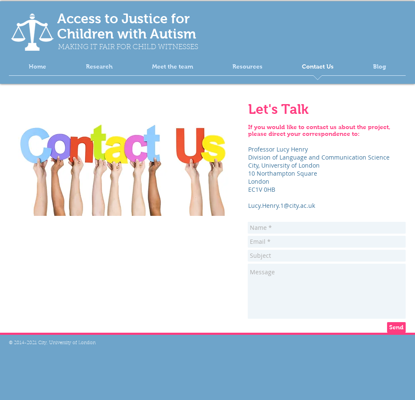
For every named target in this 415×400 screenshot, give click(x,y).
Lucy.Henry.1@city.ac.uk (281, 205)
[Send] (396, 327)
